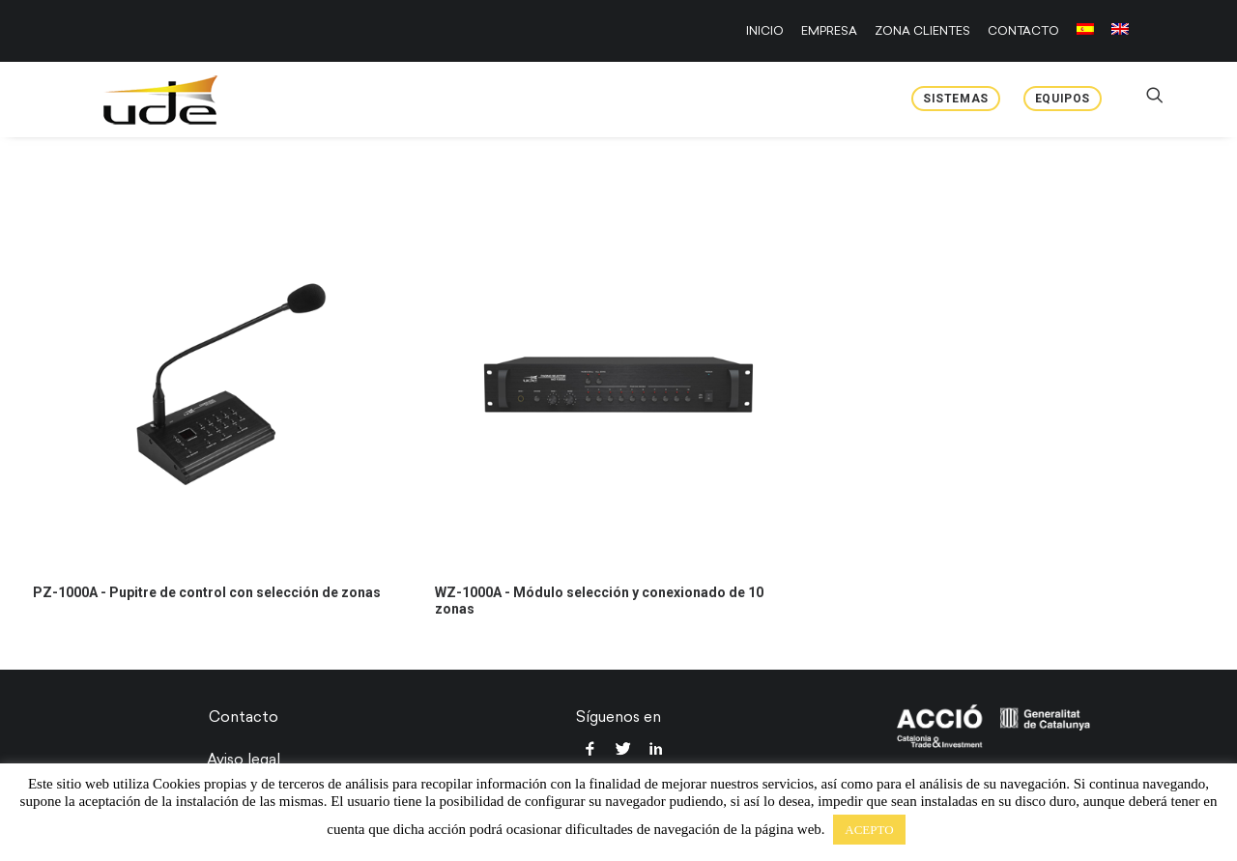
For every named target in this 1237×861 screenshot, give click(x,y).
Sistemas (956, 98)
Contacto (243, 717)
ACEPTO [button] (869, 829)
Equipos (1062, 98)
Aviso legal (243, 759)
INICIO (765, 31)
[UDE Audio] (134, 100)
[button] (216, 384)
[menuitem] (768, 30)
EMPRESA (829, 31)
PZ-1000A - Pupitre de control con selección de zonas (207, 592)
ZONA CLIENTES (922, 31)
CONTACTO (1023, 31)
